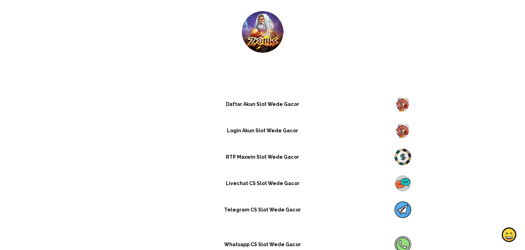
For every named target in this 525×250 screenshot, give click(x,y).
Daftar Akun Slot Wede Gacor (262, 104)
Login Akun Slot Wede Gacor (262, 130)
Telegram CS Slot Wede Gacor (262, 209)
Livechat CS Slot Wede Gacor (262, 183)
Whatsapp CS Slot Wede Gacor (262, 244)
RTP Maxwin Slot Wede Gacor (262, 157)
